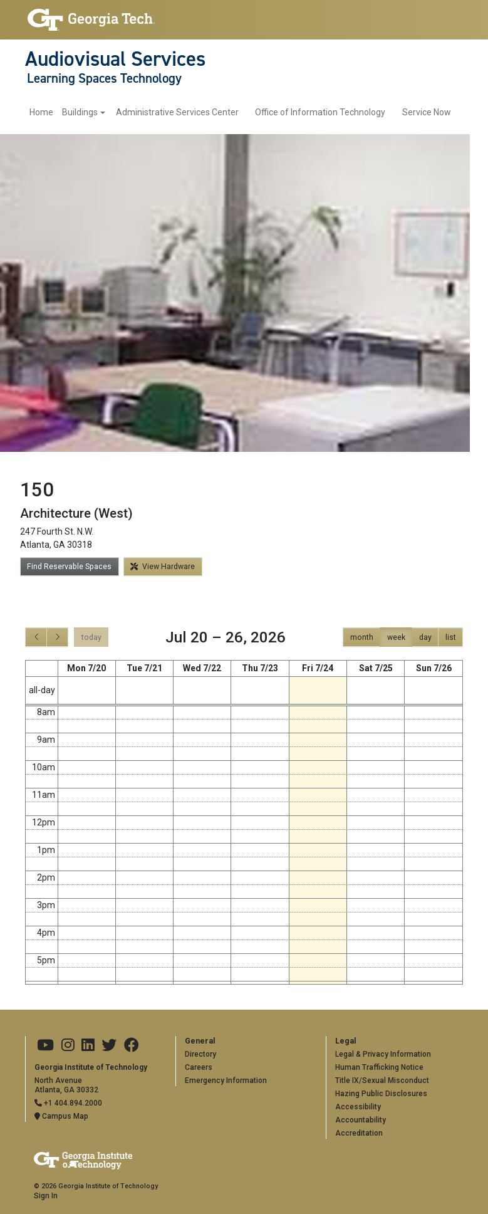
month (361, 637)
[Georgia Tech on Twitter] (109, 1045)
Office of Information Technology (320, 112)
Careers (198, 1067)
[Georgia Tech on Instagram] (68, 1045)
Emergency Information (226, 1080)
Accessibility (358, 1106)
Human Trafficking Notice (379, 1067)
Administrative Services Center (177, 112)
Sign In (46, 1195)
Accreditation (359, 1133)
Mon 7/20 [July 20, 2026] (86, 668)
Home (41, 112)
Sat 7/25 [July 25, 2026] (376, 668)
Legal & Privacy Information (383, 1054)
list (450, 637)
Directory (200, 1054)
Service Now (426, 112)
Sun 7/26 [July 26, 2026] (434, 668)
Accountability (360, 1120)
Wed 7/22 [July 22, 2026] (202, 668)
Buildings (80, 112)
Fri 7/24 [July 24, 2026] (317, 668)
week (396, 637)
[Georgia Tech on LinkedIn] (88, 1045)
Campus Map (61, 1116)
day (425, 637)
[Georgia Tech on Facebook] (131, 1045)
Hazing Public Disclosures (381, 1093)
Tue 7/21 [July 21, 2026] (144, 668)
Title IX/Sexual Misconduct (382, 1080)
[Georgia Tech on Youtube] (45, 1045)
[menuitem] (67, 112)
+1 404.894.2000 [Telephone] (68, 1103)
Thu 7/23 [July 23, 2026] (260, 668)
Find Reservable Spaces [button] (69, 566)
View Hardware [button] (162, 566)
